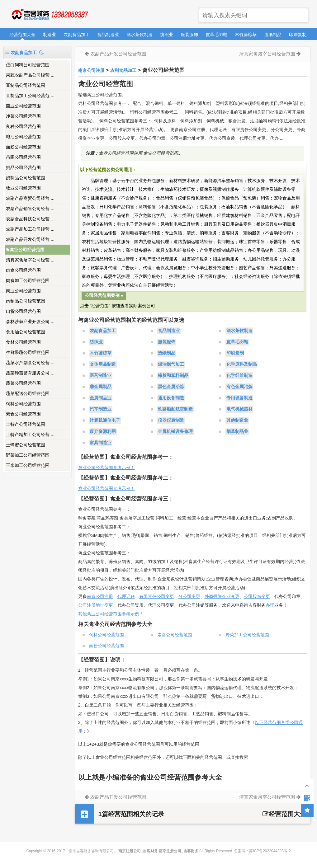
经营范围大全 (22, 34)
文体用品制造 (103, 364)
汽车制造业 (100, 409)
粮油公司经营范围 (23, 136)
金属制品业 (100, 398)
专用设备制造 (239, 398)
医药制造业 (100, 375)
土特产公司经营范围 (25, 424)
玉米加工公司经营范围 (28, 465)
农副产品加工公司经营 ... (30, 229)
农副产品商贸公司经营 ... (30, 198)
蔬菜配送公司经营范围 (28, 393)
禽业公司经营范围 (25, 249)
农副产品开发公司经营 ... (30, 239)
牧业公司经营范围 (23, 188)
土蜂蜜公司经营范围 (25, 444)
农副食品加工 (77, 34)
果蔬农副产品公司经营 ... (30, 75)
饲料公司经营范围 (23, 403)
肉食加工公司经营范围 (28, 280)
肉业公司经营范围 (23, 290)
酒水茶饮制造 (139, 34)
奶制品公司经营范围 (25, 177)
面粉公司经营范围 (23, 146)
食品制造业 (108, 34)
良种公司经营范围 (23, 126)
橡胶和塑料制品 (173, 375)
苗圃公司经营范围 (23, 157)
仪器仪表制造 (171, 420)
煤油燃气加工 (171, 364)
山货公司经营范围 (23, 311)
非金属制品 (100, 386)
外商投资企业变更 (222, 596)
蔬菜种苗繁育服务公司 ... (30, 372)
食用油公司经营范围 (25, 331)
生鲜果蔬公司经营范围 (28, 352)
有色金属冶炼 (239, 386)
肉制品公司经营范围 (25, 300)
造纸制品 (273, 34)
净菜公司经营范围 (23, 116)
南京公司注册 (91, 70)
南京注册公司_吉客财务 (49, 14)
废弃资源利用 (103, 431)
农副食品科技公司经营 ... (30, 218)
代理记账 (126, 596)
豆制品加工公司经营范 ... (30, 95)
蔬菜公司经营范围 (23, 383)
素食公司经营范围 (23, 413)
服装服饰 (189, 34)
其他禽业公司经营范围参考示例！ (111, 613)
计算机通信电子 (105, 420)
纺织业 (166, 34)
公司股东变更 (257, 596)
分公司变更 (189, 596)
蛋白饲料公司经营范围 (28, 64)
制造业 (49, 34)
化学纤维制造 (239, 375)
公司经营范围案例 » (104, 295)
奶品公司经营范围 (23, 167)
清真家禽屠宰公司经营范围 (267, 53)
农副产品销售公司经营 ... (30, 208)
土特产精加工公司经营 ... (30, 434)
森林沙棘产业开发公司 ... (30, 321)
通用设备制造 (171, 398)
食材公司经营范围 (23, 342)
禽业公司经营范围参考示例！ (106, 467)
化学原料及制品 (241, 364)
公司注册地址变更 (95, 605)
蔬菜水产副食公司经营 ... (30, 362)
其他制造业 (237, 420)
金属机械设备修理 (175, 431)
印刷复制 (297, 34)
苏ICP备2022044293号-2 (270, 851)
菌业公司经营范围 (23, 105)
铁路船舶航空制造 (175, 409)
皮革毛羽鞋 (216, 34)
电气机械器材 (239, 409)
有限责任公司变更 (156, 596)
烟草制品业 (237, 431)
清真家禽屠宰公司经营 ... (30, 259)
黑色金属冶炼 (171, 386)
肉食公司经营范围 (23, 270)
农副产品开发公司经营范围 (118, 53)
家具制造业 (100, 442)
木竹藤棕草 (246, 34)
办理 (270, 605)
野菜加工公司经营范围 (28, 455)
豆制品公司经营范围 (25, 85)
